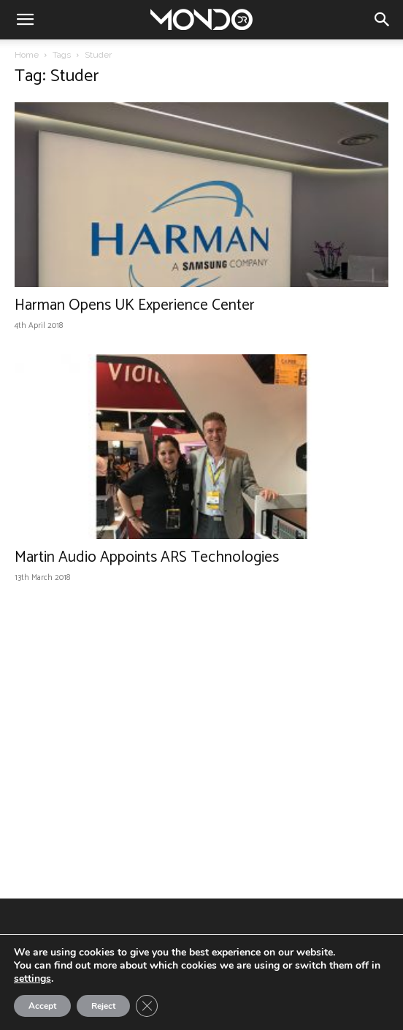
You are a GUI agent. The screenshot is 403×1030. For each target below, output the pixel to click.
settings (32, 978)
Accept (42, 1006)
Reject (103, 1006)
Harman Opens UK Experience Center (135, 305)
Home (27, 55)
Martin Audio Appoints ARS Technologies (147, 557)
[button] (24, 19)
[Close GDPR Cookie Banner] (147, 1006)
